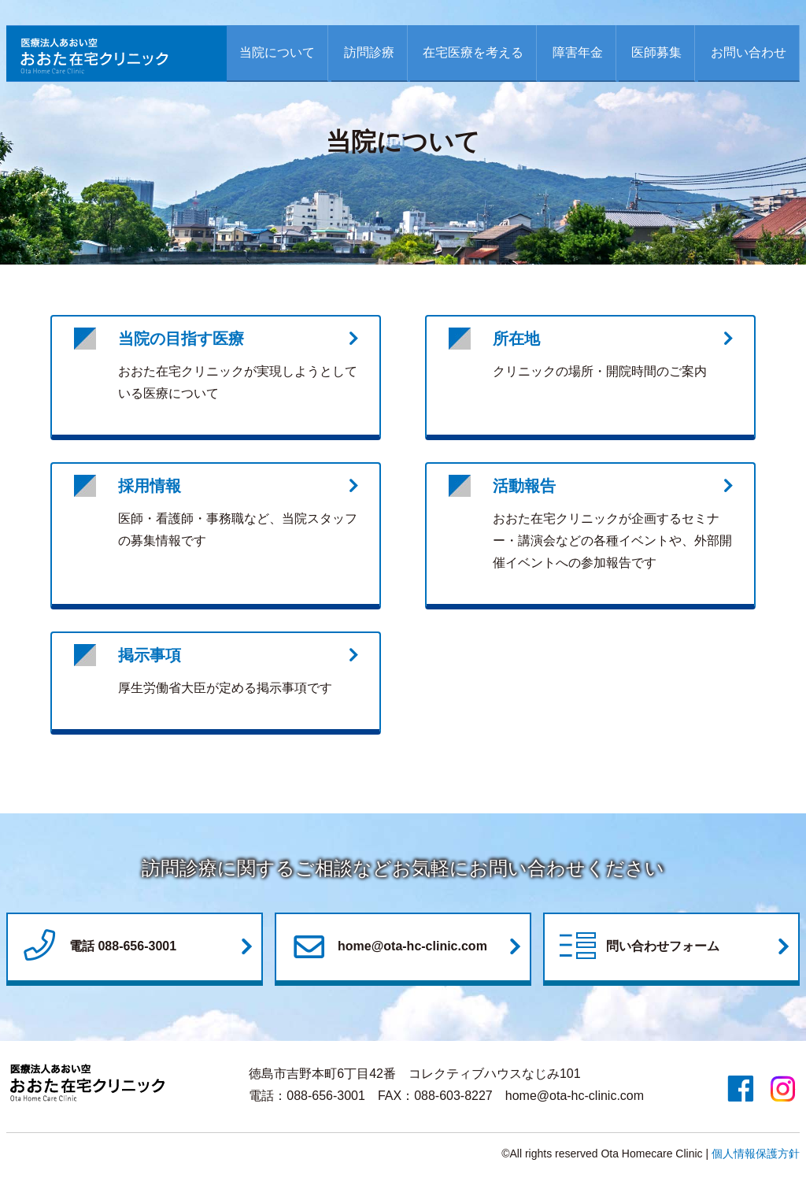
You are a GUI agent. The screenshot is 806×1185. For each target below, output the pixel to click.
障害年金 (578, 52)
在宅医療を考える (473, 52)
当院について (277, 52)
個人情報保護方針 (756, 1153)
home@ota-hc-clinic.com (387, 947)
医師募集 (656, 52)
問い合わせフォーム (637, 947)
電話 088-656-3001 (97, 947)
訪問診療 (369, 52)
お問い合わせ (748, 52)
